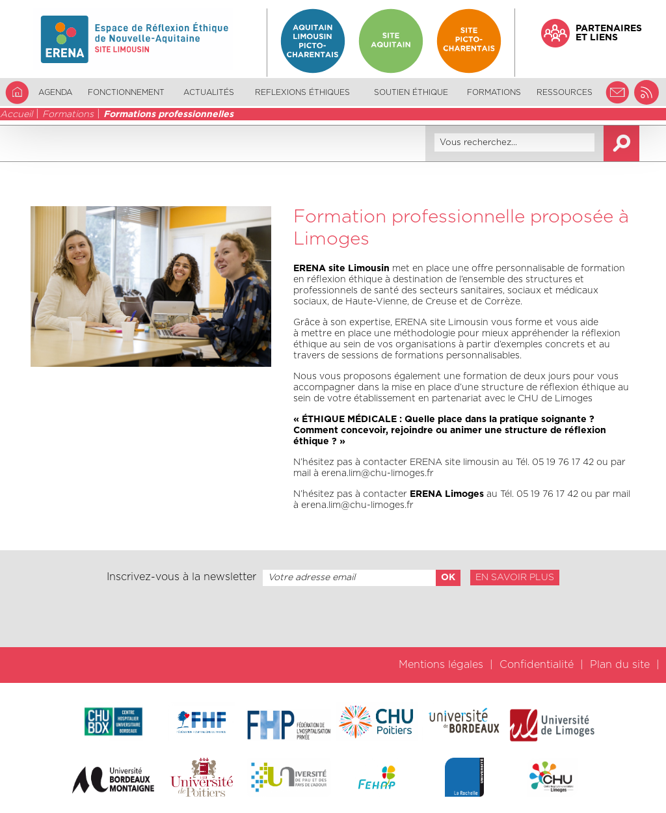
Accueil (16, 114)
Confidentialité (537, 665)
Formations (68, 114)
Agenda (55, 92)
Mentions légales (441, 665)
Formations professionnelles (168, 114)
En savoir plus (514, 577)
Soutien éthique (411, 92)
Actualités (208, 92)
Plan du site (620, 665)
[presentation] (333, 616)
